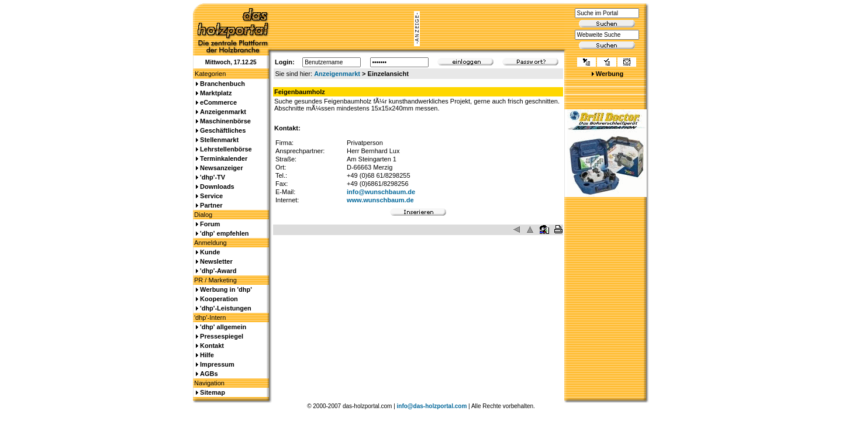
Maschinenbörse (225, 121)
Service (211, 195)
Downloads (217, 186)
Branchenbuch (222, 83)
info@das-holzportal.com (432, 406)
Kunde (210, 252)
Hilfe (207, 354)
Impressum (217, 364)
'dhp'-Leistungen (225, 308)
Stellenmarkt (219, 139)
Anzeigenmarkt (337, 73)
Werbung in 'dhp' (226, 289)
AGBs (209, 373)
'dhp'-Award (218, 270)
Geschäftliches (223, 130)
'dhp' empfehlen (224, 233)
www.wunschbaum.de (380, 199)
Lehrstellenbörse (226, 149)
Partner (211, 205)
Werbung (609, 73)
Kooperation (219, 298)
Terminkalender (223, 158)
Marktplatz (216, 92)
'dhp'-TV (212, 177)
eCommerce (218, 102)
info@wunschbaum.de (381, 191)
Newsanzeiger (221, 167)
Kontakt (212, 345)
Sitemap (212, 392)
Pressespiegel (221, 336)
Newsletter (216, 261)
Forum (210, 223)
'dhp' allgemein (223, 326)
